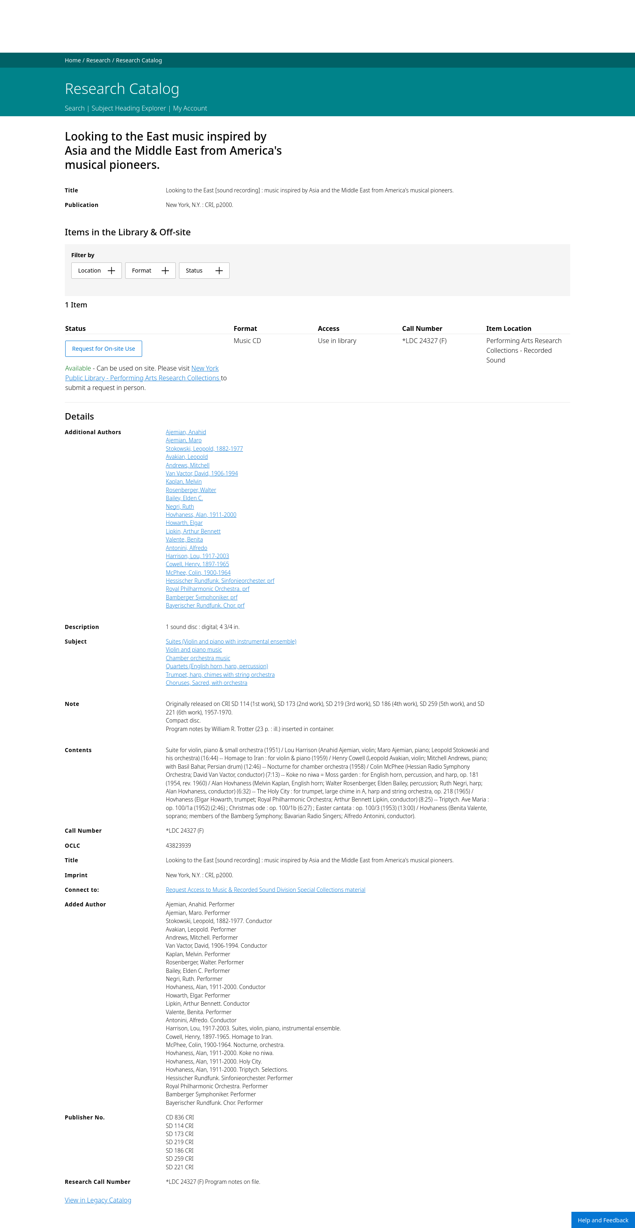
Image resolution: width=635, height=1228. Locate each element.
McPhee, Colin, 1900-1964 (198, 572)
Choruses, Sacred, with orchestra (206, 682)
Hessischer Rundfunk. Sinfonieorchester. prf (220, 580)
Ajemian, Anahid (186, 432)
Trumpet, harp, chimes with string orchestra (220, 674)
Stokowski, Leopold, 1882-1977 (204, 448)
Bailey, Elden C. (184, 498)
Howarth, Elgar (184, 523)
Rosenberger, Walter (191, 490)
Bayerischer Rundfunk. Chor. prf (205, 605)
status (204, 270)
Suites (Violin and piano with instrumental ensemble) (231, 641)
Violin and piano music (194, 649)
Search (75, 108)
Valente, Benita (184, 539)
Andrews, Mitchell (188, 465)
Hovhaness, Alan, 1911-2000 (201, 514)
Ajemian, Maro (184, 440)
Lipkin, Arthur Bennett (193, 531)
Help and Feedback (603, 1220)
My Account (190, 108)
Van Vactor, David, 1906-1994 (202, 473)
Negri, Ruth (180, 506)
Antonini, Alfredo (186, 548)
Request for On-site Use (103, 348)
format (150, 270)
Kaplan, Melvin (184, 481)
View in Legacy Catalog (98, 1200)
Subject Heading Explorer (129, 108)
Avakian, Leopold (187, 456)
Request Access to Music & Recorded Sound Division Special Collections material (266, 889)
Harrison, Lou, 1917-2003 (197, 556)
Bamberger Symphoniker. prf (202, 597)
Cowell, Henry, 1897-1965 (197, 564)
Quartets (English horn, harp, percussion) (217, 666)
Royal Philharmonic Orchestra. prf (207, 589)
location (96, 270)
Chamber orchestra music (198, 658)
